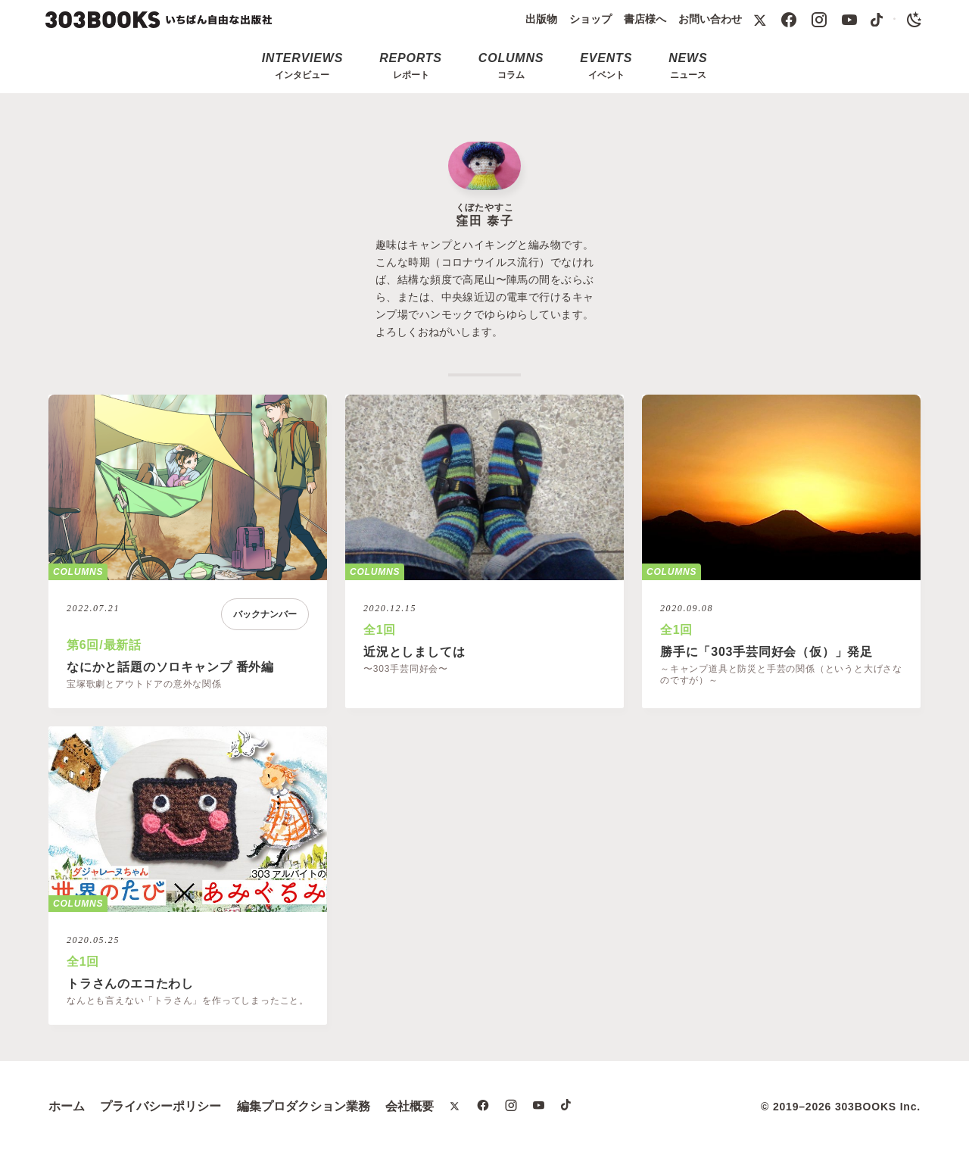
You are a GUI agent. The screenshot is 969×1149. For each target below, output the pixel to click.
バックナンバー (265, 614)
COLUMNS (78, 572)
